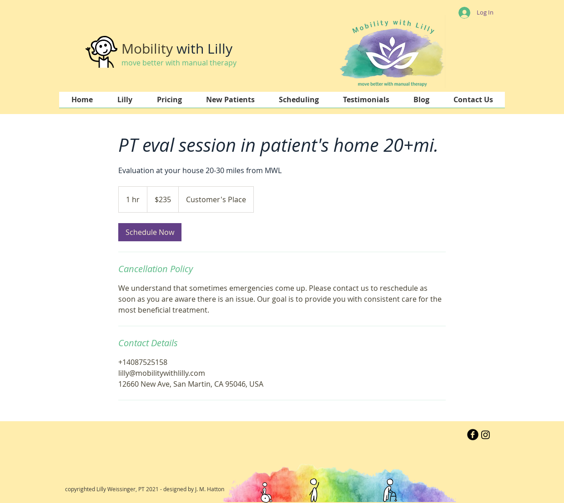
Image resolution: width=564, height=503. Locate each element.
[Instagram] (485, 434)
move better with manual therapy (179, 63)
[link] (149, 232)
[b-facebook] (472, 434)
